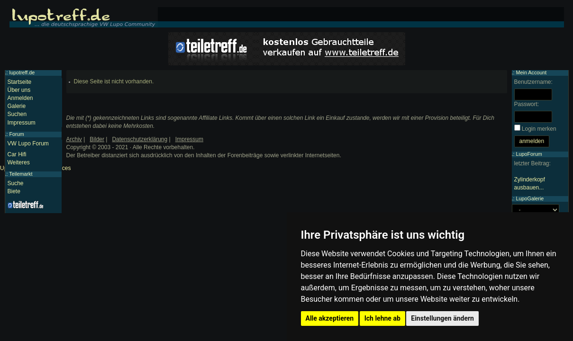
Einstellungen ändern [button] (442, 318)
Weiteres (19, 162)
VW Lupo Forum (28, 143)
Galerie (17, 106)
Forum (16, 134)
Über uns (19, 90)
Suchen (17, 114)
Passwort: (526, 104)
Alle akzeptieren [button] (330, 318)
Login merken (539, 129)
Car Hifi (17, 154)
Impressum (22, 122)
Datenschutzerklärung (139, 139)
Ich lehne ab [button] (382, 318)
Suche (16, 183)
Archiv (74, 139)
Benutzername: (533, 82)
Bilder (97, 139)
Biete (14, 191)
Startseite (20, 82)
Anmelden (20, 98)
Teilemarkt (20, 174)
